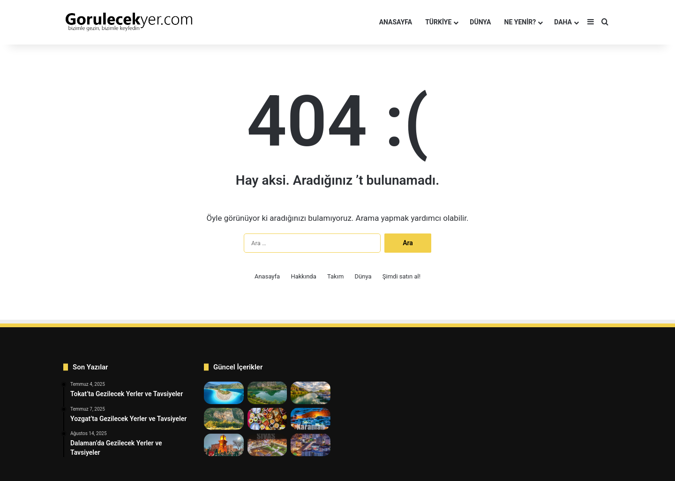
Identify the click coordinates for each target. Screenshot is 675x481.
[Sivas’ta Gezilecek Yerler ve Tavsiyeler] (267, 445)
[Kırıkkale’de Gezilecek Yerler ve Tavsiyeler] (310, 445)
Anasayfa (395, 22)
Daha (563, 22)
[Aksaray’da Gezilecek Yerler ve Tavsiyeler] (224, 445)
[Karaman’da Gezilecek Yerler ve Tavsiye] (310, 419)
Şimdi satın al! (401, 276)
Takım (335, 276)
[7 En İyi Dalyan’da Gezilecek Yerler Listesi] (267, 393)
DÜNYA (480, 22)
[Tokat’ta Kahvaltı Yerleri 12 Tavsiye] (267, 419)
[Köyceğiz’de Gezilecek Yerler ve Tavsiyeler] (310, 393)
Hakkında (303, 276)
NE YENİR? (520, 22)
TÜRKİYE (438, 22)
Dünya (363, 276)
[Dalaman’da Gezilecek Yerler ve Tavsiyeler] (224, 419)
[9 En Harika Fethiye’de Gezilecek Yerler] (224, 393)
